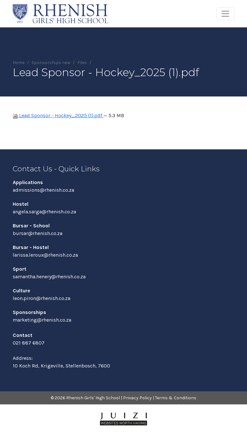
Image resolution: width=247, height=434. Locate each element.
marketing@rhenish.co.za (42, 320)
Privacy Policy (137, 398)
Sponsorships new (51, 62)
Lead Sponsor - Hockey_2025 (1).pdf (58, 115)
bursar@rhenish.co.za (37, 233)
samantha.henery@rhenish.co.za (49, 277)
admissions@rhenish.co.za (43, 190)
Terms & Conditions (175, 398)
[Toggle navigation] (225, 13)
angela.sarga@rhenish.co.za (44, 212)
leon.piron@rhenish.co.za (41, 298)
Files (82, 62)
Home (19, 62)
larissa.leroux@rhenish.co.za (45, 255)
